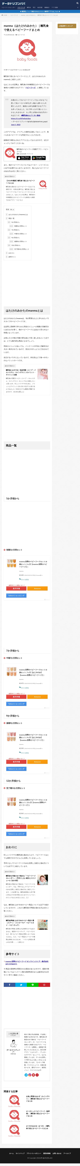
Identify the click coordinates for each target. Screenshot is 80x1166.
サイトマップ (20, 1156)
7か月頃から (13, 230)
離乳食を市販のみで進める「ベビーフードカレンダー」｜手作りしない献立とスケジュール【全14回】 (20, 878)
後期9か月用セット (18, 241)
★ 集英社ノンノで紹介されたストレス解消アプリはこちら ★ (40, 11)
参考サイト (11, 257)
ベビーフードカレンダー (10, 7)
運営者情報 (47, 1156)
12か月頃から (13, 245)
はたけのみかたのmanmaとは (17, 214)
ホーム (11, 1156)
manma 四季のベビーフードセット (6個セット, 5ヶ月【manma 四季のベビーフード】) (33, 564)
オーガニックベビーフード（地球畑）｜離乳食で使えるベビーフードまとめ (37, 1116)
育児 (38, 7)
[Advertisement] (27, 281)
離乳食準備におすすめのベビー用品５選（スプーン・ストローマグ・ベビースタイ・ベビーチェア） (20, 924)
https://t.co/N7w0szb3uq (21, 118)
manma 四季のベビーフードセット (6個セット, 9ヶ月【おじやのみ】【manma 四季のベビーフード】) (33, 738)
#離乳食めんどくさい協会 (30, 115)
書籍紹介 (53, 7)
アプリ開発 (61, 7)
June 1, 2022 (15, 125)
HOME (5, 15)
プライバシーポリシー (34, 1156)
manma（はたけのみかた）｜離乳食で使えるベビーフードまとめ (39, 15)
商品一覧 (10, 218)
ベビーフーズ (24, 7)
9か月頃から (13, 237)
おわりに (10, 253)
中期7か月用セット (18, 233)
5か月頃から (13, 222)
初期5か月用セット (18, 226)
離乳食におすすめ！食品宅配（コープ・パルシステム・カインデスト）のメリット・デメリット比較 (20, 372)
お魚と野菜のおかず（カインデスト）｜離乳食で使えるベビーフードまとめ (37, 1101)
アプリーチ (30, 154)
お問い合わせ (57, 1156)
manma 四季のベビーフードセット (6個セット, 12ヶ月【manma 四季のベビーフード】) (33, 803)
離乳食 (33, 7)
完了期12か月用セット (19, 249)
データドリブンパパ (46, 1160)
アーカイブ (67, 1156)
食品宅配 (45, 7)
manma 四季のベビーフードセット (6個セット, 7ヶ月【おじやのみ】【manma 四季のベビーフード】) (33, 673)
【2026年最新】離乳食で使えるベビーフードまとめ (20, 182)
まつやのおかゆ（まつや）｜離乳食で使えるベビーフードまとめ (37, 1131)
